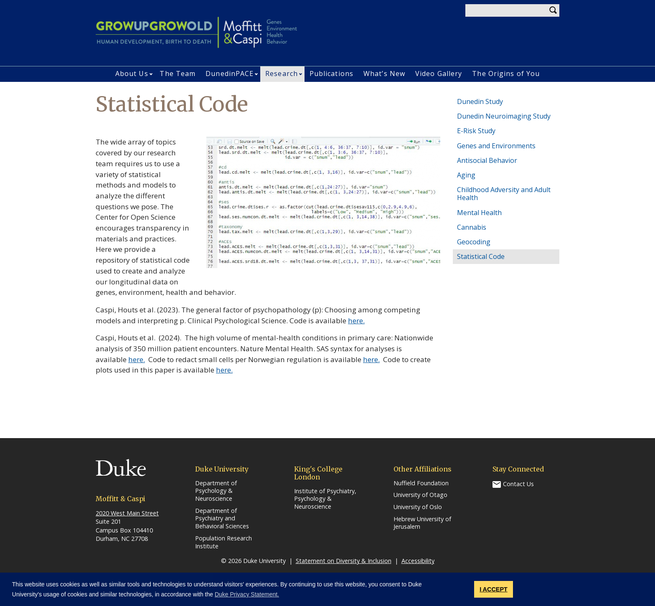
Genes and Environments (496, 145)
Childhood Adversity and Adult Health (504, 193)
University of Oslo (418, 507)
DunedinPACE (230, 73)
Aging (466, 175)
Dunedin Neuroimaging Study (504, 116)
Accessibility (417, 561)
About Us (131, 73)
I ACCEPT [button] (494, 589)
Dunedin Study (480, 101)
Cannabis (471, 227)
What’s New (384, 73)
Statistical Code (481, 256)
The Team (177, 73)
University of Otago (420, 495)
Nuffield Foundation (421, 483)
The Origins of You (506, 73)
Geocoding (473, 241)
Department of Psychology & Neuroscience (216, 490)
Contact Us (518, 483)
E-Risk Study (476, 130)
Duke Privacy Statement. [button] (247, 594)
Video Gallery (438, 73)
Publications (331, 73)
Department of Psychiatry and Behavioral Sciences (222, 518)
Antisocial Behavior (487, 160)
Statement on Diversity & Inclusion (343, 561)
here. (356, 320)
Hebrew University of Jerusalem (422, 523)
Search (553, 10)
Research (281, 73)
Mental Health (479, 212)
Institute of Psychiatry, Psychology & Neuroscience (325, 498)
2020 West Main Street (127, 513)
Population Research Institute (223, 542)
